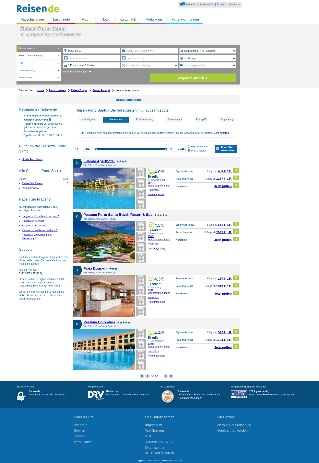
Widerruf (80, 425)
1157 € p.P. (227, 178)
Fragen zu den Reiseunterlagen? (40, 230)
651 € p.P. (228, 224)
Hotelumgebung (156, 194)
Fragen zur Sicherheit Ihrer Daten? (41, 216)
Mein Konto (234, 4)
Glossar (79, 436)
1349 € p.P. (227, 285)
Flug (85, 19)
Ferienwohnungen (185, 19)
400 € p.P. (228, 170)
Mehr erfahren (221, 133)
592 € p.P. (228, 331)
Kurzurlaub (128, 19)
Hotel (105, 19)
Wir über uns (155, 430)
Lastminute (61, 19)
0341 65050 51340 (29, 273)
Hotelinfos (153, 190)
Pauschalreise (27, 48)
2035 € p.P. (227, 231)
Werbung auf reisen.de (234, 425)
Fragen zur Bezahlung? (34, 225)
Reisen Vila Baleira (32, 183)
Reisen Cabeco (30, 188)
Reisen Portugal (101, 90)
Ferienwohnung (27, 70)
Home (40, 90)
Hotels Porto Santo (32, 159)
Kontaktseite (33, 298)
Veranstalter (83, 442)
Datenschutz (154, 448)
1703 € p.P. (227, 339)
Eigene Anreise (198, 146)
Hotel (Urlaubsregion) (30, 55)
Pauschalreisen (32, 19)
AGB (148, 436)
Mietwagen (153, 19)
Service (79, 430)
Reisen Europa (79, 90)
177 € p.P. (228, 277)
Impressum (153, 425)
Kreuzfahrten (26, 77)
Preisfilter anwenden (227, 149)
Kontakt (221, 4)
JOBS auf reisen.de (160, 453)
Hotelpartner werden (232, 430)
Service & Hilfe (206, 4)
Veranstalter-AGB (158, 442)
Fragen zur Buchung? (33, 220)
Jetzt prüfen (226, 185)
